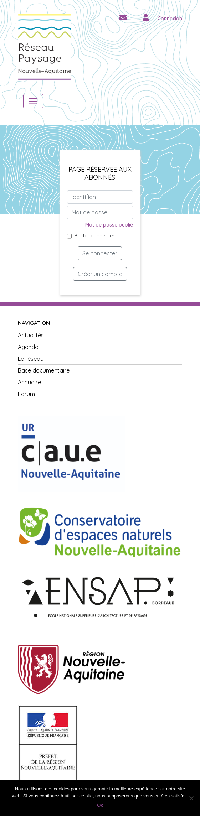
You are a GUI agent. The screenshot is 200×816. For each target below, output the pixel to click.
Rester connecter (94, 235)
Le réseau (30, 358)
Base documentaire (44, 370)
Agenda (28, 346)
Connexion (170, 18)
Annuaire (29, 382)
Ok (100, 805)
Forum (26, 393)
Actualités (31, 335)
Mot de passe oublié (109, 225)
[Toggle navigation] (33, 101)
